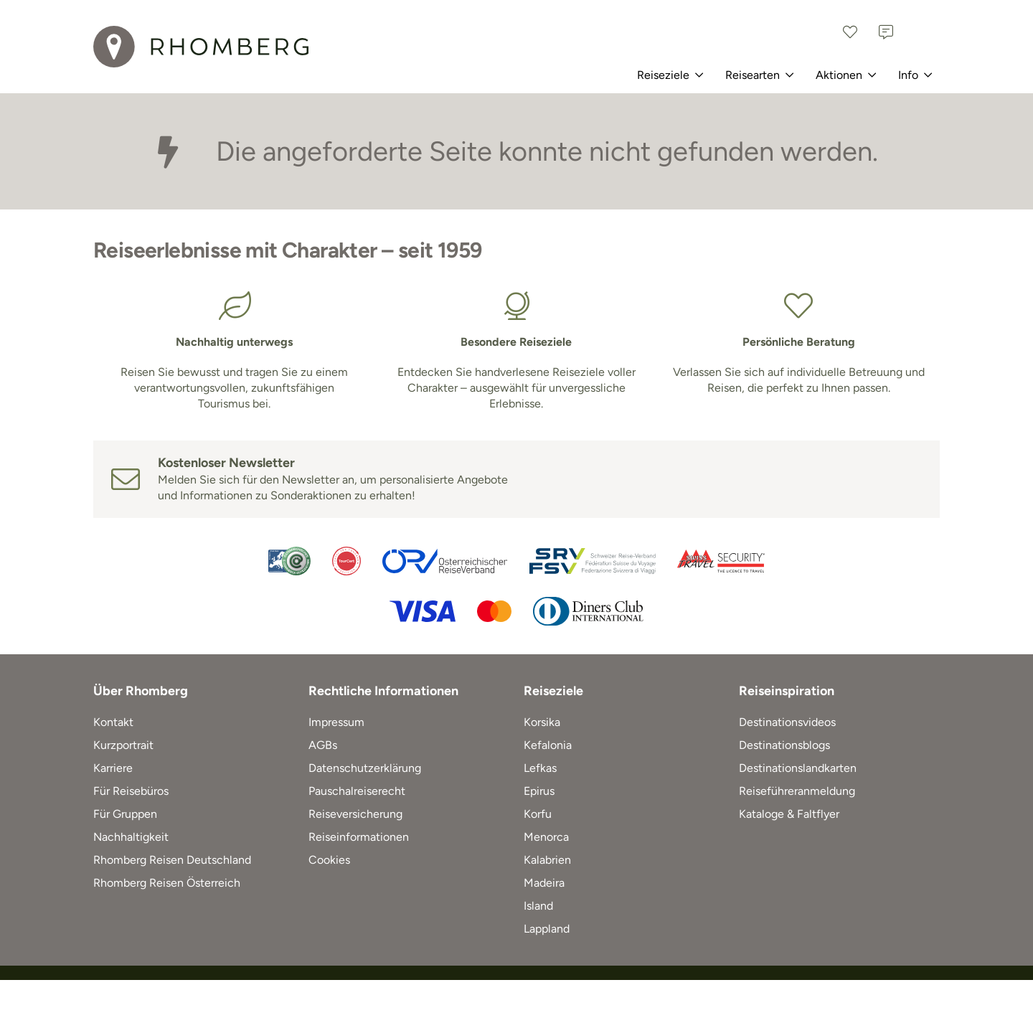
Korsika (542, 722)
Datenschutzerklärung (364, 768)
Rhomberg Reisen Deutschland (172, 860)
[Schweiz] (922, 32)
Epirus (539, 791)
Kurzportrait (123, 745)
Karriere (113, 768)
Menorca (546, 837)
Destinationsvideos (787, 722)
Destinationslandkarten (798, 768)
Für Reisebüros (131, 791)
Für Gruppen (125, 814)
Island (538, 906)
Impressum (336, 722)
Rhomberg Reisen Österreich (166, 883)
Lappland (547, 928)
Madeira (544, 883)
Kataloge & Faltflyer (789, 814)
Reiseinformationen (358, 837)
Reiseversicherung (355, 814)
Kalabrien (547, 860)
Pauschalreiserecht (356, 791)
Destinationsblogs (784, 745)
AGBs (322, 745)
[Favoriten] (850, 32)
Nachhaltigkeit (131, 837)
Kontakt (113, 722)
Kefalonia (548, 745)
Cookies (329, 860)
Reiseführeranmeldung (797, 791)
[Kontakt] (886, 32)
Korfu (538, 814)
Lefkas (540, 768)
